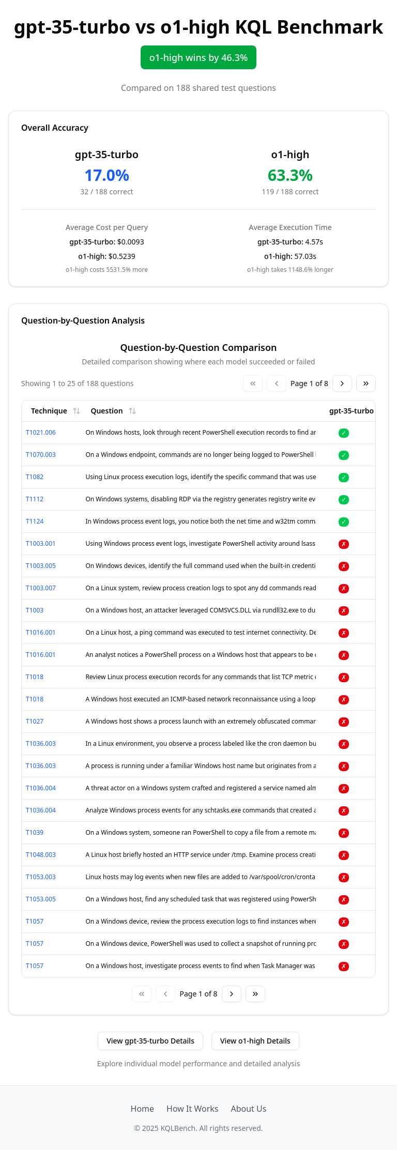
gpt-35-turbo (358, 411)
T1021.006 (41, 432)
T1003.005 (41, 565)
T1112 (34, 499)
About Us (248, 1108)
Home (143, 1108)
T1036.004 (41, 788)
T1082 (34, 476)
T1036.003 (41, 743)
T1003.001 (41, 543)
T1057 (34, 921)
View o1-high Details (255, 1041)
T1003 (34, 610)
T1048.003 (41, 854)
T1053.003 (41, 876)
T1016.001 (41, 632)
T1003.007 (41, 588)
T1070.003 (41, 454)
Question (113, 411)
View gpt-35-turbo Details (150, 1041)
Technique (56, 411)
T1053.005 (41, 899)
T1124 (34, 521)
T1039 (34, 832)
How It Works (192, 1108)
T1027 (34, 721)
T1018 (34, 676)
